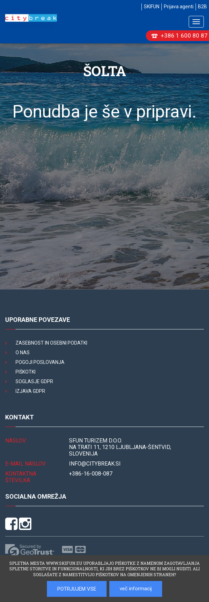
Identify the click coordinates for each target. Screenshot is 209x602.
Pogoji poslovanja (40, 362)
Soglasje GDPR (34, 381)
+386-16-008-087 (90, 473)
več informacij (136, 588)
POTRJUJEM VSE (76, 589)
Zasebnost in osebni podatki (51, 343)
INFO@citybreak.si (95, 463)
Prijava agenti (178, 6)
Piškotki (26, 372)
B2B (202, 6)
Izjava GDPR (30, 391)
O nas (23, 352)
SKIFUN (151, 6)
